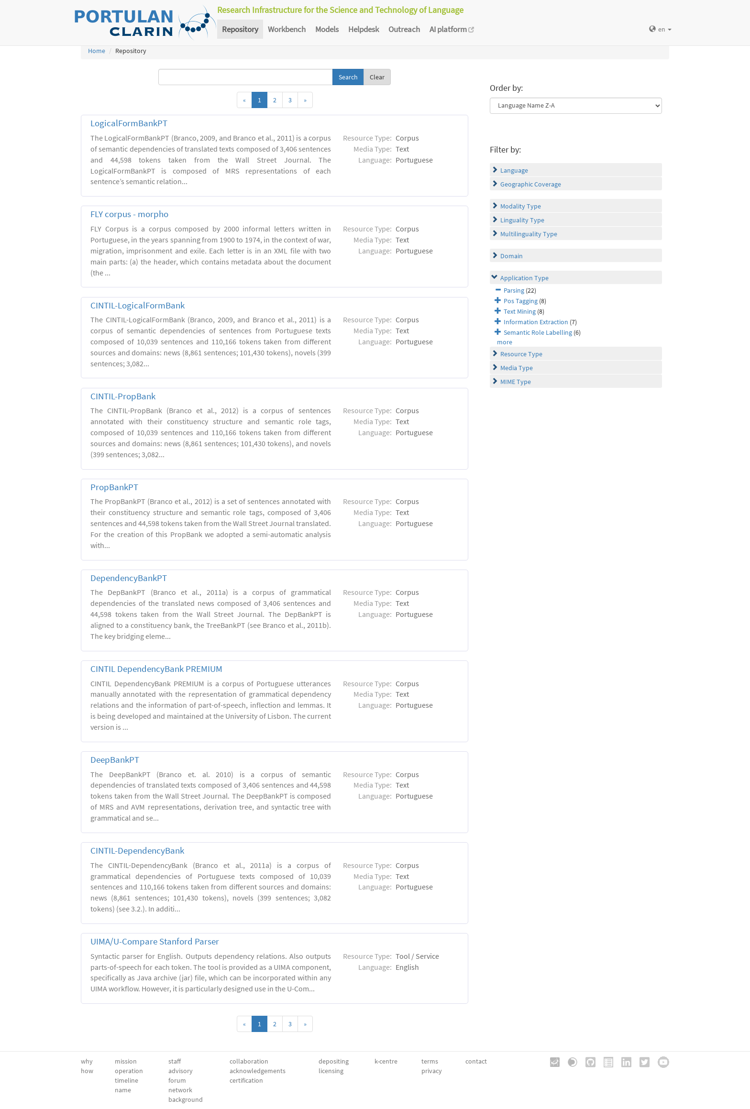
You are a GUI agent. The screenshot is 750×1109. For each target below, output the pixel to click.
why (87, 1061)
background (185, 1099)
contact (476, 1061)
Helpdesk (363, 29)
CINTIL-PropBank (122, 396)
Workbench (287, 29)
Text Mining (520, 311)
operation (129, 1070)
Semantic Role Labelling (538, 332)
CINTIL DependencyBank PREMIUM (156, 668)
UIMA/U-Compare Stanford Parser (154, 941)
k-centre (386, 1061)
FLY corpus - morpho (129, 214)
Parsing (514, 290)
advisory (180, 1070)
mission (126, 1061)
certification (246, 1080)
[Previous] (244, 100)
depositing (334, 1061)
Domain (511, 256)
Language (514, 170)
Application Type (524, 278)
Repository (240, 29)
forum (177, 1080)
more (504, 342)
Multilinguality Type (528, 234)
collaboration (249, 1061)
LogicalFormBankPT (128, 123)
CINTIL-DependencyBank (137, 850)
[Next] (305, 100)
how (87, 1070)
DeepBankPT (114, 759)
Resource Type (521, 354)
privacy (431, 1070)
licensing (331, 1070)
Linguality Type (522, 220)
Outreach (404, 29)
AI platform (452, 29)
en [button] (660, 29)
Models (327, 29)
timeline (126, 1080)
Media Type (516, 367)
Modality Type (520, 206)
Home (96, 50)
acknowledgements (258, 1070)
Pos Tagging (521, 300)
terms (429, 1061)
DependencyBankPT (128, 577)
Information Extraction (536, 322)
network (180, 1090)
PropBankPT (114, 487)
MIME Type (515, 381)
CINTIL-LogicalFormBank (137, 305)
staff (174, 1061)
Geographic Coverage (530, 184)
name (123, 1090)
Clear (377, 77)
